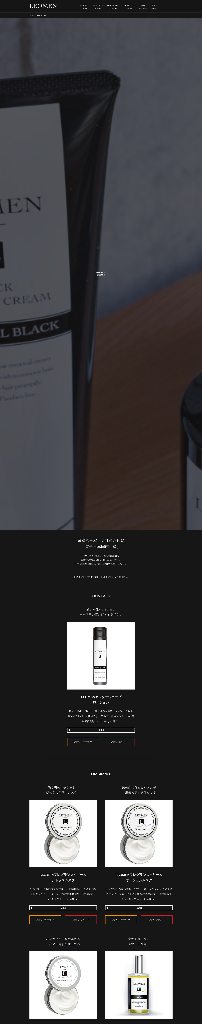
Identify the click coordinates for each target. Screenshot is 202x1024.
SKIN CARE (79, 574)
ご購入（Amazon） (83, 739)
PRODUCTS (98, 7)
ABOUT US (129, 7)
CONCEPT (83, 7)
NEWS (154, 7)
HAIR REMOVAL (121, 574)
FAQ (143, 7)
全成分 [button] (86, 727)
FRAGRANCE (92, 574)
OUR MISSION (113, 7)
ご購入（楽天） (119, 739)
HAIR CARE (106, 574)
